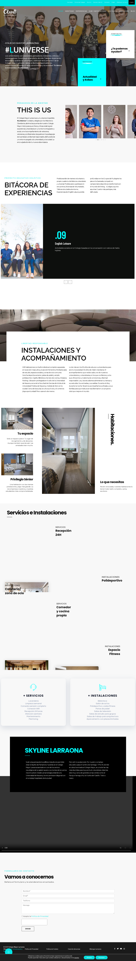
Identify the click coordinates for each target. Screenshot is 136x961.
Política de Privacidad (39, 922)
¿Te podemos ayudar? (119, 50)
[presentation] (34, 928)
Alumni (89, 2)
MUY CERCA (112, 11)
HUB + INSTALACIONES (97, 11)
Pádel (113, 2)
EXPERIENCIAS (81, 11)
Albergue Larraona (122, 2)
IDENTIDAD (69, 11)
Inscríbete (70, 2)
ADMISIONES (124, 11)
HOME (60, 11)
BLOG (133, 11)
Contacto (107, 2)
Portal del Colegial (80, 2)
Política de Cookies (52, 955)
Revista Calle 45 (97, 2)
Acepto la (35, 922)
